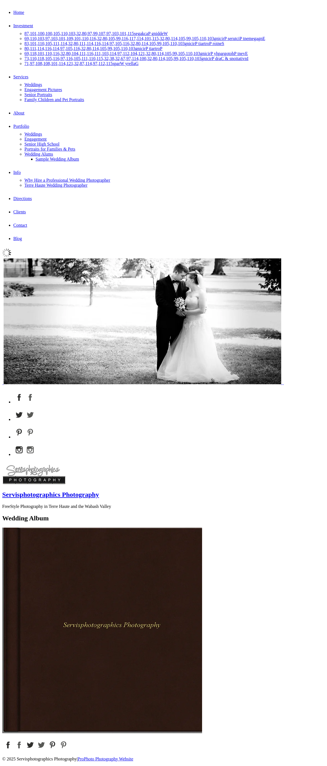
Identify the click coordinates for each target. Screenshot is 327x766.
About (18, 113)
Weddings (33, 84)
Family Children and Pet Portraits (54, 99)
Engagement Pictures (43, 89)
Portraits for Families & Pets (49, 149)
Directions (22, 198)
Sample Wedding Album (57, 159)
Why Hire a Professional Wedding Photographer (67, 180)
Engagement (35, 139)
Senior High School (41, 144)
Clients (19, 211)
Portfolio (21, 126)
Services (20, 76)
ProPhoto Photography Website (105, 759)
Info (17, 172)
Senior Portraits (38, 94)
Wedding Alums (38, 154)
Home (18, 12)
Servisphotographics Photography (50, 494)
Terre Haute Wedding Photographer (55, 185)
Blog (17, 238)
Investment (23, 25)
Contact (20, 225)
